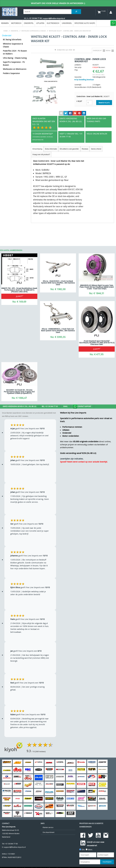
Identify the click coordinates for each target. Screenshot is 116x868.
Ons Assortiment (48, 832)
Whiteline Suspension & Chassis (13, 45)
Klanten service (48, 827)
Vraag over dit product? (41, 154)
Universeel (67, 23)
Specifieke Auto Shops (84, 23)
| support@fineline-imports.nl (53, 18)
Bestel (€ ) (104, 103)
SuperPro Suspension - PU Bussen (14, 63)
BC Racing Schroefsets (12, 39)
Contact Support (82, 407)
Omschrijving (37, 149)
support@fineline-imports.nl (15, 847)
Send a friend (96, 149)
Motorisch (16, 23)
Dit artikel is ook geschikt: (69, 149)
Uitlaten (40, 23)
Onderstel (29, 23)
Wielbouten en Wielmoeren (14, 69)
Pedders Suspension (11, 73)
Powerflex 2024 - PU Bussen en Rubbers (15, 52)
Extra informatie (51, 149)
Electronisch (53, 23)
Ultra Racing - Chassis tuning (15, 58)
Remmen (5, 23)
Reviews (85, 149)
